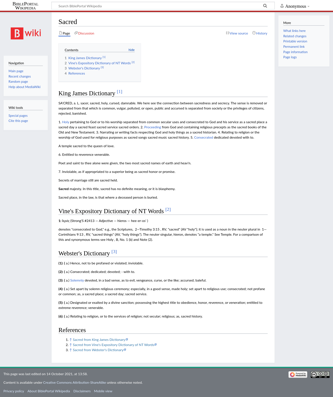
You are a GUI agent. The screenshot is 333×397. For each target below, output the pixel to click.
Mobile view (103, 391)
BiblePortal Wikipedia (25, 6)
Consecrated (203, 137)
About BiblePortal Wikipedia (48, 391)
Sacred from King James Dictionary (99, 339)
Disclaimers (82, 391)
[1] (119, 91)
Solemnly (77, 280)
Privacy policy (13, 391)
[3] (114, 251)
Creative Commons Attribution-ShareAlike (74, 382)
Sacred (63, 189)
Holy (65, 122)
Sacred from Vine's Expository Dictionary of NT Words (113, 345)
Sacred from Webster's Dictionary (98, 350)
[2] (168, 209)
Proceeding (152, 127)
